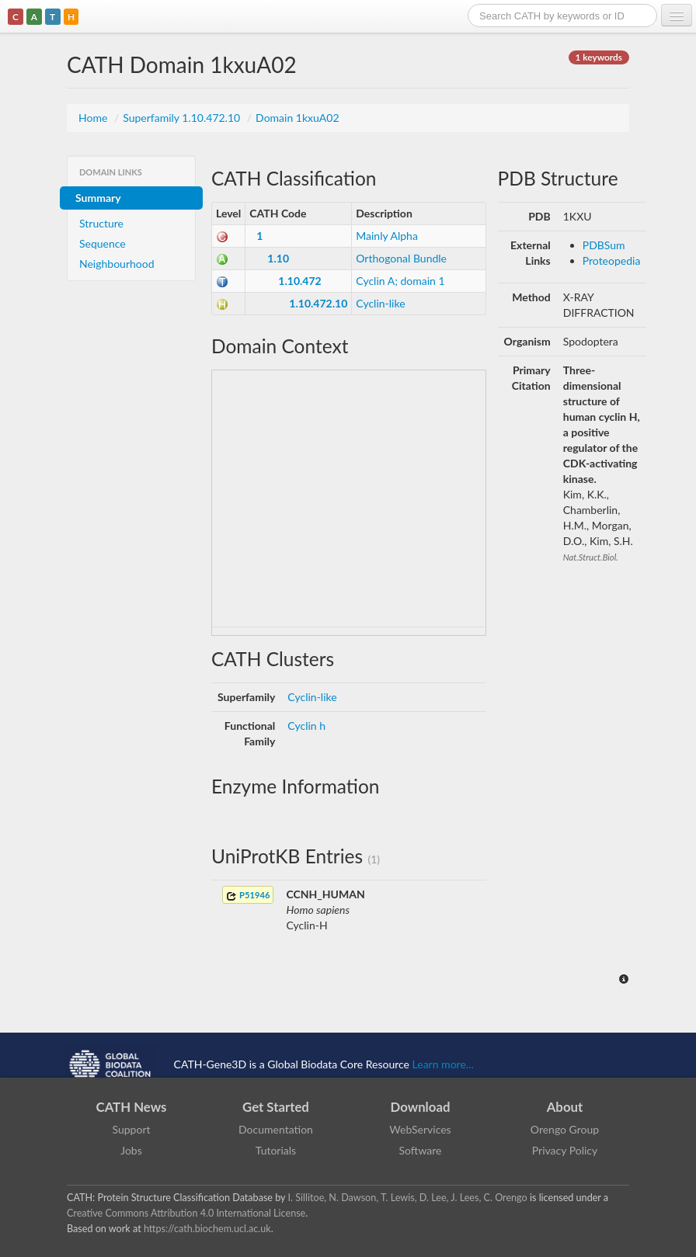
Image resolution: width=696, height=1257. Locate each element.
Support (131, 1129)
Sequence (102, 243)
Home (94, 117)
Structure (101, 223)
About (565, 1107)
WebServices (420, 1129)
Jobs (131, 1150)
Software (420, 1150)
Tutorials (276, 1150)
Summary (98, 197)
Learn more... (443, 1063)
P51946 (248, 895)
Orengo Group (565, 1129)
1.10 (278, 258)
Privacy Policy (564, 1150)
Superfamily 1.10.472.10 (183, 117)
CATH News (131, 1107)
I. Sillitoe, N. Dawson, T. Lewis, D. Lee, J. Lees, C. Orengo (407, 1197)
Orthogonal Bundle (401, 258)
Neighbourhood (117, 263)
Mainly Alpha (387, 235)
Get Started (275, 1107)
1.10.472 (299, 280)
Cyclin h (306, 725)
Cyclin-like (380, 303)
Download (421, 1107)
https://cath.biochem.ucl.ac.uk (207, 1228)
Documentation (275, 1129)
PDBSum (604, 245)
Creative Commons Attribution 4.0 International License (186, 1213)
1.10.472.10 (318, 303)
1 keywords (599, 57)
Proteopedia (612, 260)
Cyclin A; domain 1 (400, 280)
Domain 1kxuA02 (297, 117)
